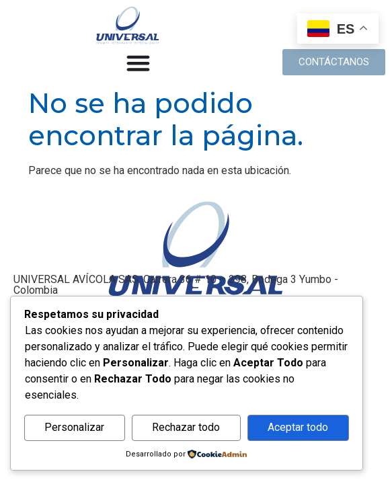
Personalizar (74, 427)
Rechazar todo (186, 427)
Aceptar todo (298, 427)
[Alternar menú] (138, 62)
